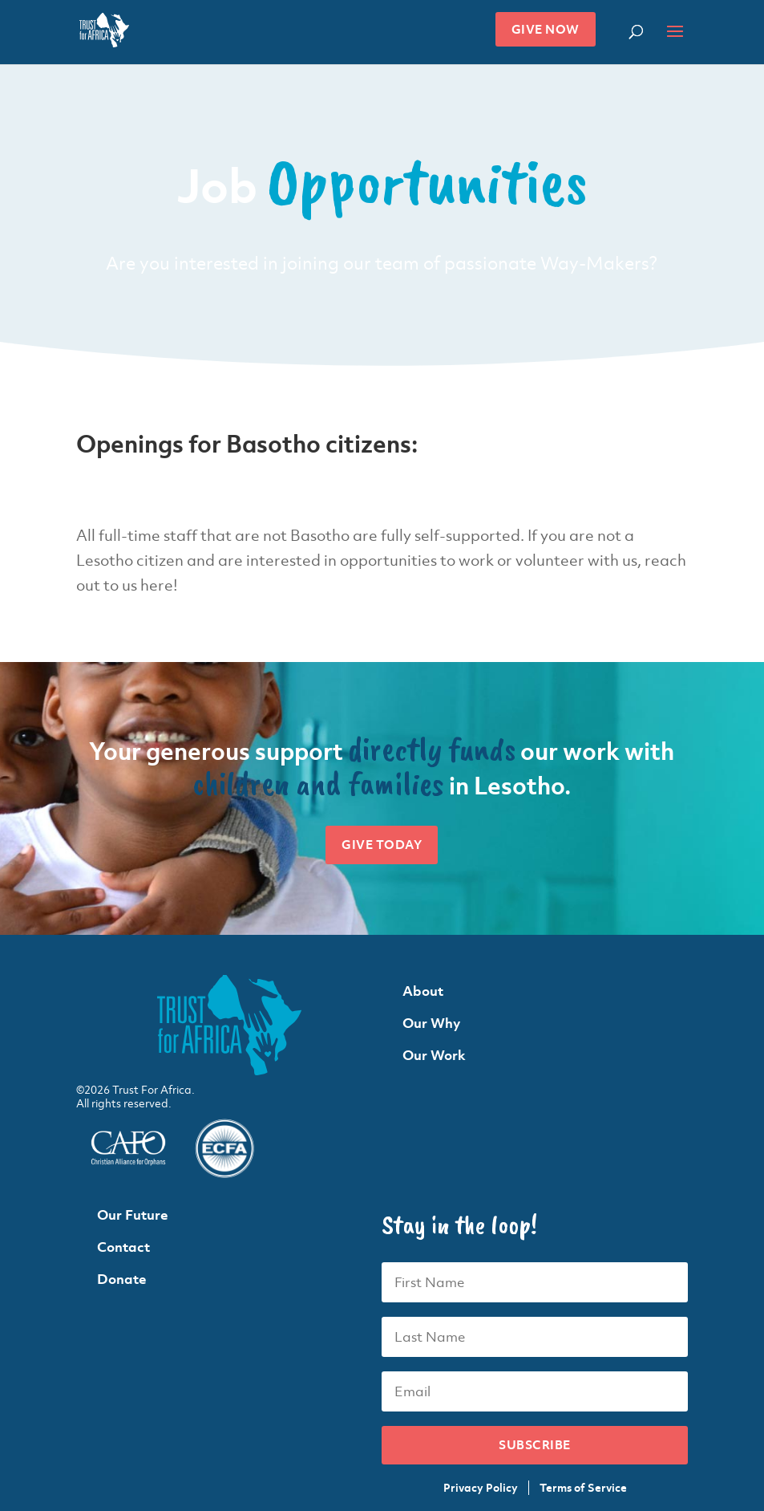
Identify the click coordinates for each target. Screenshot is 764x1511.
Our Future (132, 1215)
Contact (123, 1247)
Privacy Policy (480, 1488)
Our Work (434, 1055)
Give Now (545, 29)
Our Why (431, 1023)
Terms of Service (583, 1488)
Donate (122, 1279)
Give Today (382, 844)
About (422, 991)
